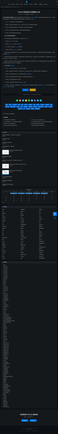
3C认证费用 (5, 276)
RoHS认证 (5, 333)
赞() (36, 14)
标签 (3, 249)
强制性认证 (41, 224)
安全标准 (8, 54)
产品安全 (22, 256)
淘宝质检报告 (5, 384)
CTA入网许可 (26, 4)
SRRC (3, 234)
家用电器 (31, 17)
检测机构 (3, 221)
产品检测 (22, 219)
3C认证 (21, 4)
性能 (7, 58)
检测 (28, 85)
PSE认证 (4, 330)
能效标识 (4, 394)
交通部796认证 (6, 349)
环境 (3, 230)
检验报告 (22, 215)
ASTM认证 (5, 279)
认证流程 (22, 247)
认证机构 (40, 219)
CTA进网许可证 (6, 306)
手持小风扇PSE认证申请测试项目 (9, 114)
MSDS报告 (5, 327)
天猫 (21, 217)
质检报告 (35, 4)
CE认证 (40, 217)
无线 (3, 215)
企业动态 (4, 360)
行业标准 (3, 251)
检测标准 (4, 381)
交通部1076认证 (6, 343)
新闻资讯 (4, 375)
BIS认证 (4, 281)
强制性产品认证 (23, 254)
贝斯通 (9, 85)
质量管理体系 (23, 245)
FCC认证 (4, 311)
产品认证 (3, 219)
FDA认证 (4, 313)
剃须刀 (16, 47)
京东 (40, 215)
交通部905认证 (6, 354)
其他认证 (45, 4)
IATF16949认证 (6, 316)
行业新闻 (4, 397)
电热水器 (15, 49)
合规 (3, 254)
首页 (9, 4)
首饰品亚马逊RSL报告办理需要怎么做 (10, 125)
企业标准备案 (5, 362)
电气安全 (7, 22)
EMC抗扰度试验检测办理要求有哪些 (37, 123)
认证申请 (22, 226)
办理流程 (3, 247)
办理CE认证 (41, 256)
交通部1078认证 (6, 346)
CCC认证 (17, 4)
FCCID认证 (5, 309)
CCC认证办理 (5, 287)
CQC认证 (4, 303)
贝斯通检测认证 (42, 243)
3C (2, 232)
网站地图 (35, 428)
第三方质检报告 (6, 392)
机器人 (19, 44)
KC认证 (4, 325)
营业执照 (22, 236)
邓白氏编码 (5, 405)
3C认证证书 (5, 274)
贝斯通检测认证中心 (42, 247)
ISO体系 (30, 4)
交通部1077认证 (6, 344)
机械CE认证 (5, 378)
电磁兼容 (3, 228)
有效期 (22, 239)
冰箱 (11, 41)
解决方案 (40, 234)
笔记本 (3, 256)
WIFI (21, 251)
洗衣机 (11, 44)
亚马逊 (3, 258)
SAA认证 (4, 335)
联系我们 (25, 420)
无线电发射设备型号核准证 (8, 376)
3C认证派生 (5, 271)
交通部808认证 (6, 351)
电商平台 (22, 228)
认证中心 (22, 241)
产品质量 (22, 221)
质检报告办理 (41, 251)
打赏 (32, 90)
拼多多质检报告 (6, 373)
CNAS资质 (42, 85)
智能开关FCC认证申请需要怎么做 (10, 123)
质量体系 (22, 249)
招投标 (3, 243)
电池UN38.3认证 (6, 389)
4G (2, 236)
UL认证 (4, 341)
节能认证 (4, 395)
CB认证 (4, 284)
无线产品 (22, 234)
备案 (21, 258)
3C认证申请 (5, 273)
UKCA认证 (5, 338)
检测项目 (3, 245)
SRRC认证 (13, 4)
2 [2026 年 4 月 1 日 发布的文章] (21, 193)
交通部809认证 (6, 352)
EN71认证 (5, 308)
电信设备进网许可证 (6, 386)
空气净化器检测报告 (6, 391)
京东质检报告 (5, 357)
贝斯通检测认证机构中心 (29, 2)
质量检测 (22, 232)
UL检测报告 (5, 340)
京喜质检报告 (5, 359)
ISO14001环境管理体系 (7, 317)
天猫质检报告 (5, 368)
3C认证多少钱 (5, 268)
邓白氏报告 (5, 403)
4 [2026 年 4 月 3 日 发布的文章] (36, 193)
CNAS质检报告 (5, 300)
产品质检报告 (41, 254)
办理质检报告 (41, 241)
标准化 (22, 243)
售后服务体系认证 (6, 367)
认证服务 (28, 109)
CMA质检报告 (5, 298)
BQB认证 (4, 282)
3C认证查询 (5, 270)
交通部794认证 (6, 348)
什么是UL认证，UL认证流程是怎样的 (37, 120)
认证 (24, 109)
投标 (3, 239)
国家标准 (40, 226)
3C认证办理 (5, 266)
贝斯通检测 (27, 74)
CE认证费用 (5, 297)
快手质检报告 (5, 370)
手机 (3, 224)
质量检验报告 (41, 228)
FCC (39, 230)
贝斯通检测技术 (23, 224)
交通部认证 (5, 356)
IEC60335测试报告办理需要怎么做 (29, 12)
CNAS (22, 213)
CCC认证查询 (5, 289)
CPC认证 (4, 301)
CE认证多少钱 (5, 295)
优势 (15, 63)
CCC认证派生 (5, 290)
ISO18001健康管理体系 (7, 319)
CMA (39, 85)
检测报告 (40, 4)
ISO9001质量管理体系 (7, 322)
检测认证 (14, 7)
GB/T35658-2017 (6, 314)
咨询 (8, 68)
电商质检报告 (5, 387)
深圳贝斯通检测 (42, 258)
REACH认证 (5, 332)
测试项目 (40, 232)
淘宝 (40, 245)
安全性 (34, 17)
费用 (40, 221)
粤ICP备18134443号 (29, 429)
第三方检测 (4, 226)
